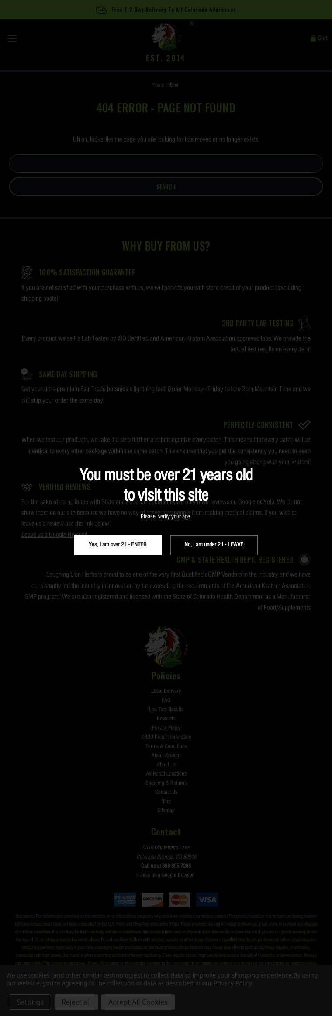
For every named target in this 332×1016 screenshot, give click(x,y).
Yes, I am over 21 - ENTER (118, 545)
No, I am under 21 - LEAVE (213, 545)
